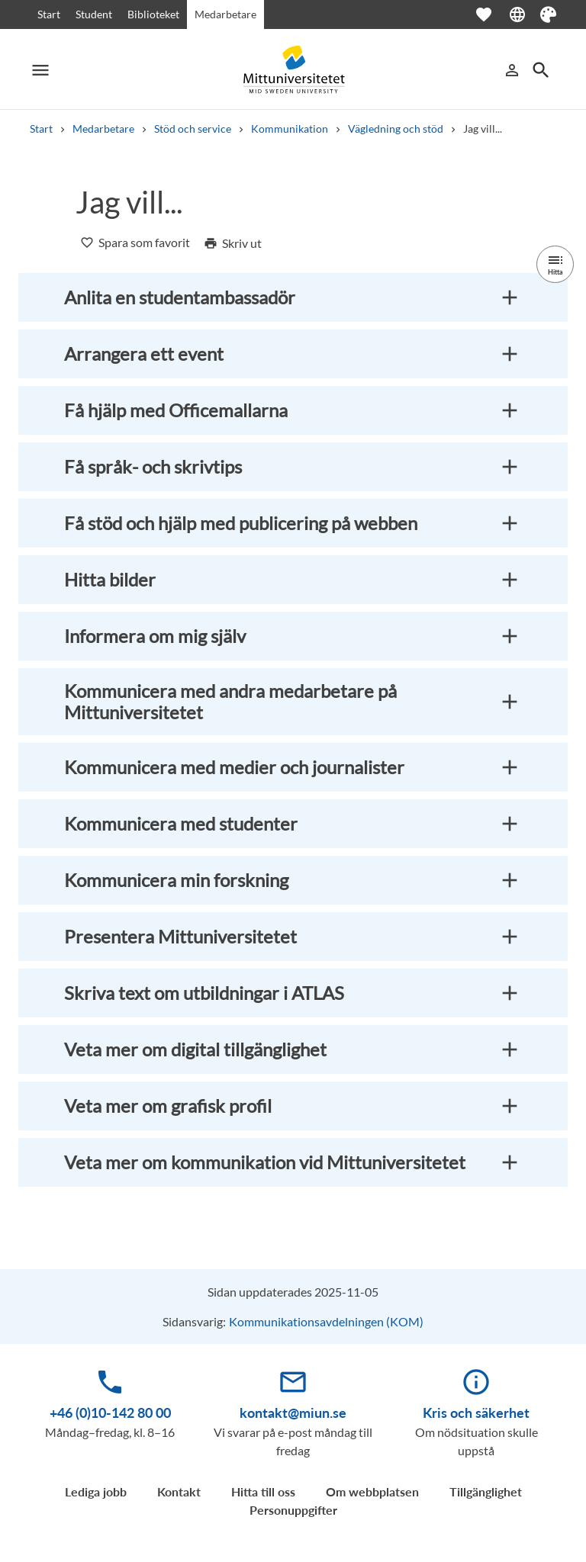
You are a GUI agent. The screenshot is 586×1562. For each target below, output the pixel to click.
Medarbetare (225, 14)
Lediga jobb (96, 1491)
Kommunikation (289, 128)
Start (48, 14)
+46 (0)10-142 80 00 (110, 1412)
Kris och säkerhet (476, 1412)
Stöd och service (192, 128)
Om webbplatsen (372, 1491)
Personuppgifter (293, 1510)
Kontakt (179, 1491)
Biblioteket (153, 14)
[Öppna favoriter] (491, 14)
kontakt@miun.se (293, 1412)
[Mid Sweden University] (293, 70)
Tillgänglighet (485, 1491)
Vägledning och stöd (395, 128)
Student (94, 14)
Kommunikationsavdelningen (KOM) (326, 1321)
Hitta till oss (263, 1491)
